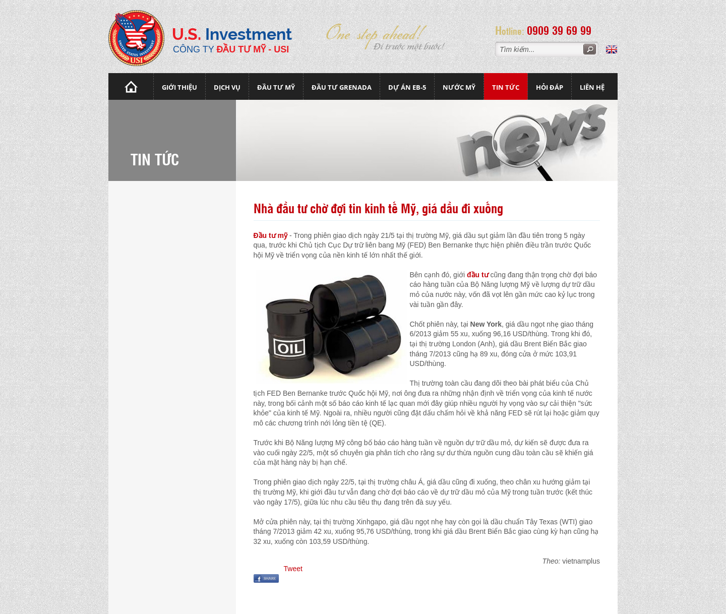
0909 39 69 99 (559, 30)
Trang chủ (131, 86)
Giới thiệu (179, 87)
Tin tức (505, 87)
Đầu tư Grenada (342, 87)
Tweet (293, 569)
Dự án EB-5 (407, 87)
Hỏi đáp (549, 87)
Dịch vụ (227, 87)
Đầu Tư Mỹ (276, 87)
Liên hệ (592, 87)
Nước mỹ (459, 87)
